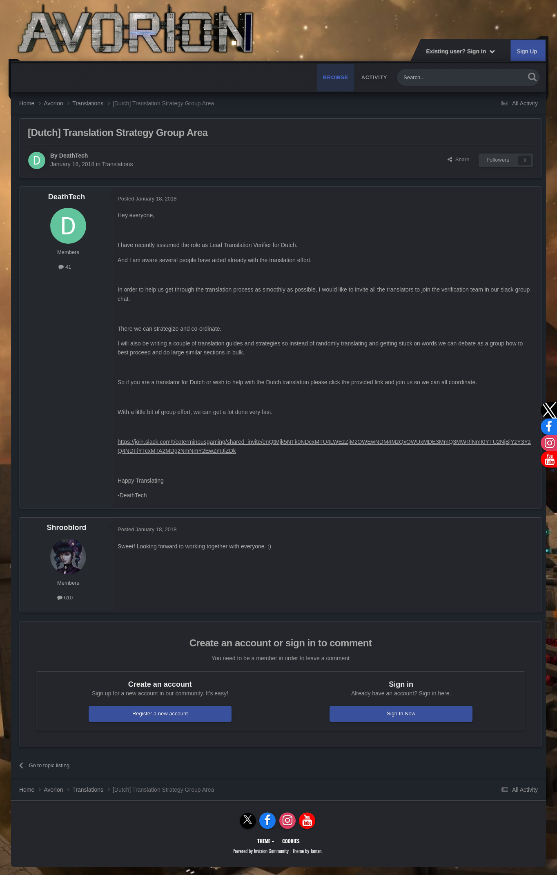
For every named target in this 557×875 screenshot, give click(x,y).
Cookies (291, 840)
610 (65, 597)
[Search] (442, 77)
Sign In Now (401, 713)
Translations (117, 164)
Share (458, 159)
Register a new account (160, 713)
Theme (265, 840)
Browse (335, 77)
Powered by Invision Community (260, 850)
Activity (374, 77)
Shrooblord (67, 527)
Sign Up (527, 51)
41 (64, 267)
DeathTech (73, 155)
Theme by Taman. (307, 850)
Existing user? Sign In (460, 51)
